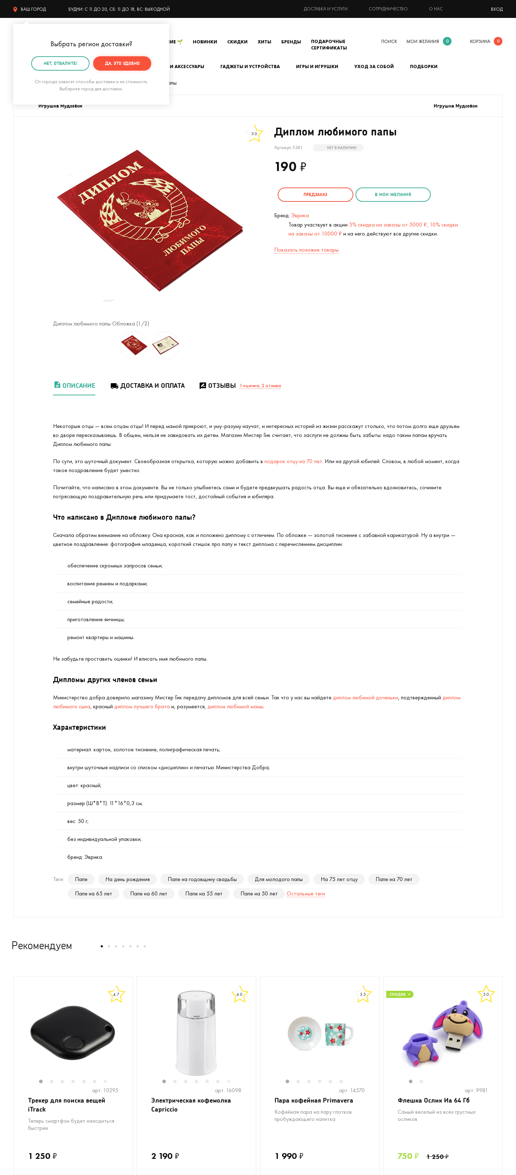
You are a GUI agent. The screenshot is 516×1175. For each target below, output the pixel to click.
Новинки (205, 41)
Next (125, 1038)
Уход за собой (374, 66)
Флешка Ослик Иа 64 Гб (434, 1100)
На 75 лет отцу (339, 879)
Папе (81, 879)
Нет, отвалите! (60, 63)
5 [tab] (87, 1082)
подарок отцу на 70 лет (293, 461)
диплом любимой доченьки (365, 697)
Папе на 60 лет (148, 893)
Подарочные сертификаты (329, 44)
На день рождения (127, 879)
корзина (480, 41)
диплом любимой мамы (235, 706)
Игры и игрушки (317, 66)
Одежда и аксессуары (175, 66)
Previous (20, 1038)
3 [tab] (66, 1082)
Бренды (291, 41)
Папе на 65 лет (93, 893)
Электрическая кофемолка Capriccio (191, 1104)
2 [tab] (55, 1082)
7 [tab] (108, 1082)
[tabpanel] (73, 1033)
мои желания (422, 41)
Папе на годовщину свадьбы (202, 879)
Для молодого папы (279, 879)
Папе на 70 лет (394, 879)
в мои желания (393, 194)
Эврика (300, 215)
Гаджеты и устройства (250, 66)
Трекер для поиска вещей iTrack (66, 1104)
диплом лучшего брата (142, 706)
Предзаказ (315, 194)
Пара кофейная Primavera (313, 1100)
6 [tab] (98, 1082)
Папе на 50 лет (259, 893)
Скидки (237, 41)
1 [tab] (44, 1082)
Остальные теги (306, 893)
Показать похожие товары (306, 249)
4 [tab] (77, 1082)
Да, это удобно (122, 63)
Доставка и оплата (147, 385)
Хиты (264, 41)
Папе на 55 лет (204, 893)
